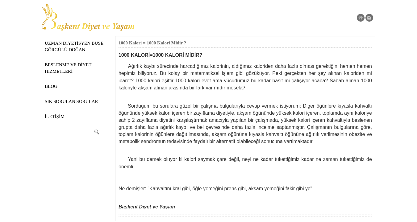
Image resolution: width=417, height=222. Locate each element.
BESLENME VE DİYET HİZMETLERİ (68, 68)
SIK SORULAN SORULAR (71, 101)
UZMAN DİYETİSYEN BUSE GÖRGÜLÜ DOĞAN (74, 46)
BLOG (51, 86)
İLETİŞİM (55, 116)
